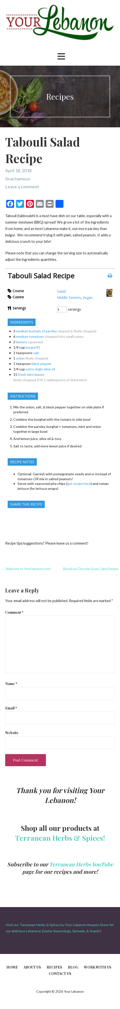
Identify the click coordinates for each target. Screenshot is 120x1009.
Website (12, 732)
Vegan (88, 297)
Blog (73, 967)
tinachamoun (17, 178)
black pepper (41, 364)
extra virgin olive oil (40, 369)
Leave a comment (22, 186)
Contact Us (60, 973)
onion (20, 358)
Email (11, 707)
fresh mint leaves (31, 374)
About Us (32, 967)
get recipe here (79, 483)
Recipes (54, 967)
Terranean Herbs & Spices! (60, 837)
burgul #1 (33, 347)
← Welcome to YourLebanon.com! (26, 569)
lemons (21, 342)
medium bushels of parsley (36, 331)
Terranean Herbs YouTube (81, 864)
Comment (14, 612)
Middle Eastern (69, 297)
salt (36, 353)
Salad (61, 291)
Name (11, 683)
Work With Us (97, 967)
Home (12, 967)
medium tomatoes (30, 336)
